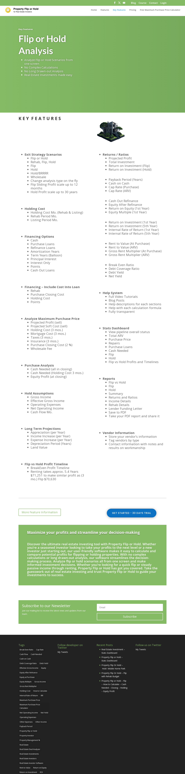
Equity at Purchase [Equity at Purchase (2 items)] (27, 650)
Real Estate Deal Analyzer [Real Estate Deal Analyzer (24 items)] (30, 722)
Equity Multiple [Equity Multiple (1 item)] (26, 654)
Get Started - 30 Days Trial (131, 486)
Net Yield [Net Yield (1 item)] (44, 685)
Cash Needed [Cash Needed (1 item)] (36, 627)
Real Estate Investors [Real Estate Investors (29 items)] (28, 731)
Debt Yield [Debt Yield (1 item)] (44, 636)
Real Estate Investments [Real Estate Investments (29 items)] (29, 727)
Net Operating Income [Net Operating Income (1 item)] (29, 685)
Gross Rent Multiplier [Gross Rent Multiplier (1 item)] (28, 659)
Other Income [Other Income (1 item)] (41, 694)
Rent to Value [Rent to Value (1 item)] (25, 740)
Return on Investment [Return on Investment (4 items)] (28, 745)
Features (105, 10)
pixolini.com (91, 764)
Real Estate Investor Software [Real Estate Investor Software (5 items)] (31, 736)
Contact (153, 3)
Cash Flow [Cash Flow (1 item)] (24, 627)
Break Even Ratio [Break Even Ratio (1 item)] (26, 622)
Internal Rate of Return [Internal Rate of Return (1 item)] (29, 668)
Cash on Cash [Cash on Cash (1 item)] (25, 631)
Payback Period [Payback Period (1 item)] (26, 699)
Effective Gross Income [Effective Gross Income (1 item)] (29, 641)
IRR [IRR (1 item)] (42, 668)
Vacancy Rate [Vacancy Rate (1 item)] (25, 749)
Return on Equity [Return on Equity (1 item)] (40, 740)
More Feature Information (40, 485)
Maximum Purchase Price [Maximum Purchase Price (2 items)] (30, 673)
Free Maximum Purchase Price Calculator (160, 10)
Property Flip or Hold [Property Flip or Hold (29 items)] (28, 704)
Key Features (119, 10)
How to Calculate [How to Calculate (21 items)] (40, 664)
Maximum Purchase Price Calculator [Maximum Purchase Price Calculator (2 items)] (30, 679)
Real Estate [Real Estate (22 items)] (24, 717)
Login (163, 3)
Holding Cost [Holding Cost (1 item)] (25, 664)
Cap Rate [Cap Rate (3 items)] (40, 622)
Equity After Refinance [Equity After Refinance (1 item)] (28, 645)
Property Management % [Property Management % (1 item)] (30, 713)
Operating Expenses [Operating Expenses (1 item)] (28, 690)
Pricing (132, 10)
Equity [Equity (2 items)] (43, 641)
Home (94, 10)
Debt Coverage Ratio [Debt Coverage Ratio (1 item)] (28, 636)
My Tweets (63, 624)
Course (142, 3)
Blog (133, 3)
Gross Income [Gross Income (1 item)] (40, 654)
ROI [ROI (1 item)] (41, 745)
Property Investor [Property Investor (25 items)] (27, 708)
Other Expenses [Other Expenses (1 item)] (26, 694)
